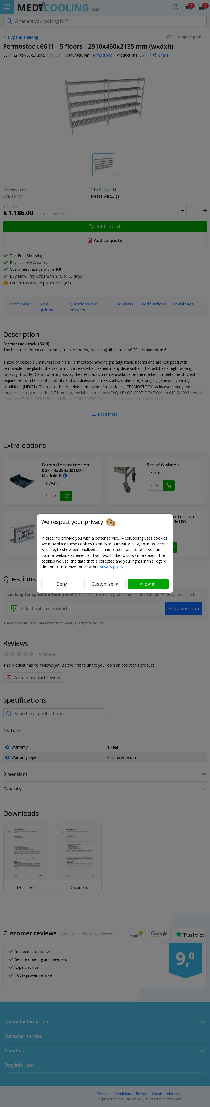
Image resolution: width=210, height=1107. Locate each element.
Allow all (148, 584)
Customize (105, 584)
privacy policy (111, 566)
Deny (61, 584)
